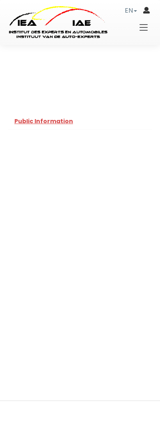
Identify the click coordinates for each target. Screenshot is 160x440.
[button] (131, 10)
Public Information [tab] (43, 121)
